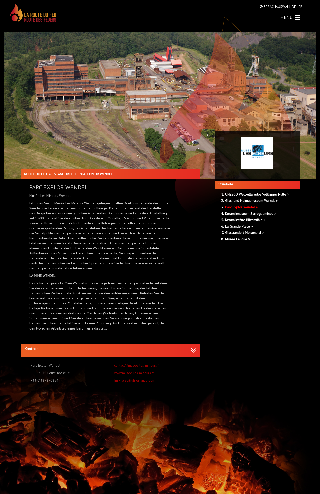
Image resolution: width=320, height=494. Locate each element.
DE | (295, 6)
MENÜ (290, 17)
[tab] (110, 350)
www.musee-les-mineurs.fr (134, 373)
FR (300, 6)
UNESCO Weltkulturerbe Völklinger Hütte (257, 194)
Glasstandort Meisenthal (244, 232)
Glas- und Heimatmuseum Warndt (251, 200)
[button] (110, 349)
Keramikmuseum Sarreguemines (250, 213)
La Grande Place (239, 226)
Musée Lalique (237, 239)
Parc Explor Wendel (241, 207)
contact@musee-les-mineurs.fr (137, 365)
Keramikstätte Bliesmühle (245, 220)
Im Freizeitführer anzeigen (134, 380)
